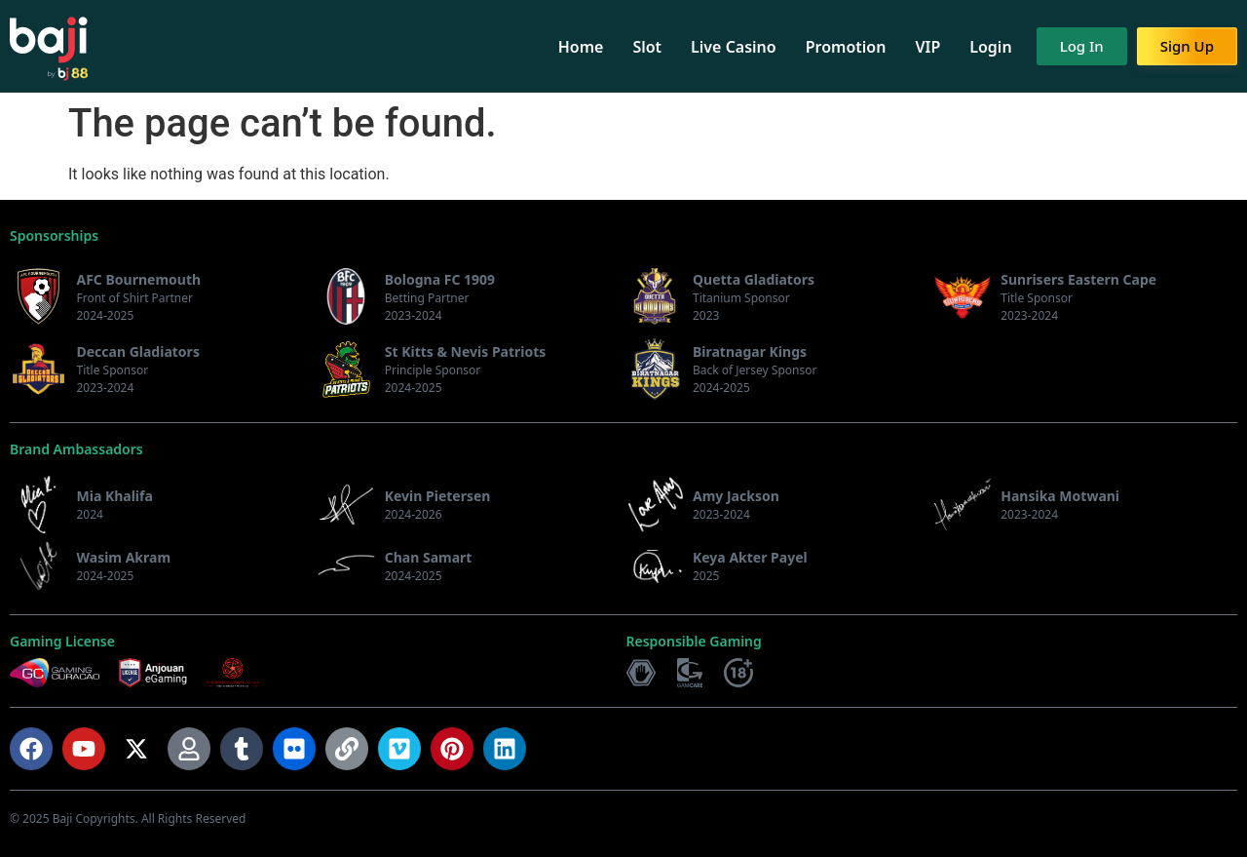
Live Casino (733, 47)
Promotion (846, 47)
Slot (646, 47)
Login (990, 47)
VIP (927, 47)
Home (581, 47)
